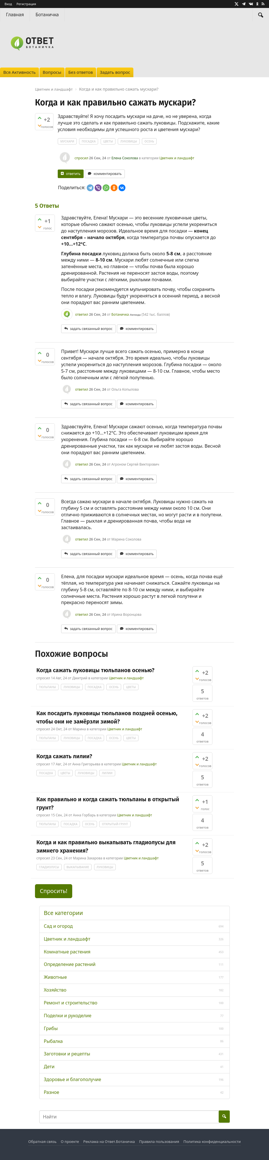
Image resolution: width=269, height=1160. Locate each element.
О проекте (70, 1141)
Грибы (51, 1028)
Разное (51, 1092)
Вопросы (52, 72)
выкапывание (78, 867)
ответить (73, 173)
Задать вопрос (115, 72)
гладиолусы (49, 867)
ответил (81, 314)
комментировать (108, 173)
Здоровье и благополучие (72, 1079)
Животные (55, 977)
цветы (108, 141)
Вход (8, 4)
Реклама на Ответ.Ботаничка (109, 1141)
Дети (49, 1066)
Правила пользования (159, 1141)
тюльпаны (47, 687)
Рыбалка (53, 1041)
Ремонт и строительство (70, 1003)
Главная (15, 14)
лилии (107, 773)
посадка (89, 141)
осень (149, 141)
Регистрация (26, 4)
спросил (81, 158)
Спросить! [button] (53, 891)
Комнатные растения (67, 952)
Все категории (63, 913)
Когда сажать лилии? (64, 756)
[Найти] (261, 14)
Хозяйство (55, 990)
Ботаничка (47, 14)
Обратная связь (42, 1141)
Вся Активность (19, 72)
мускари (67, 141)
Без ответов (80, 72)
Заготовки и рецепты (67, 1054)
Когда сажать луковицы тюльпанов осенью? (95, 670)
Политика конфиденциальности (212, 1141)
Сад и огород (58, 926)
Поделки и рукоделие (67, 1015)
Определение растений (70, 964)
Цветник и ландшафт (176, 158)
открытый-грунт (115, 824)
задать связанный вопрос (91, 328)
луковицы (128, 141)
